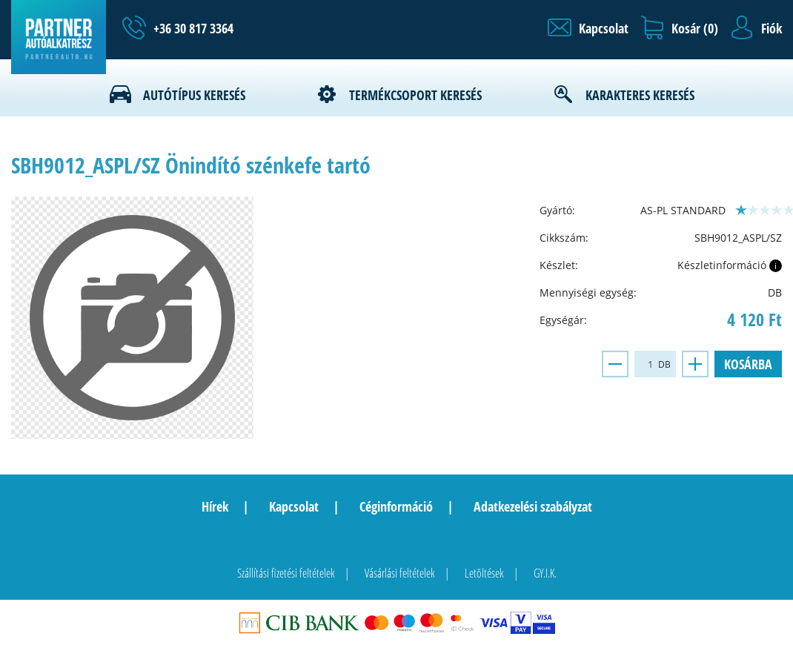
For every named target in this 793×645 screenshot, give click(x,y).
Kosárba (748, 364)
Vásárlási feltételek (400, 573)
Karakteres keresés (639, 95)
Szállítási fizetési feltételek (286, 573)
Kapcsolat (294, 506)
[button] (588, 28)
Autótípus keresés (194, 95)
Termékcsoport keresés (415, 95)
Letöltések (484, 573)
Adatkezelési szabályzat (533, 506)
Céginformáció (396, 506)
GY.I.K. (545, 573)
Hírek (215, 506)
